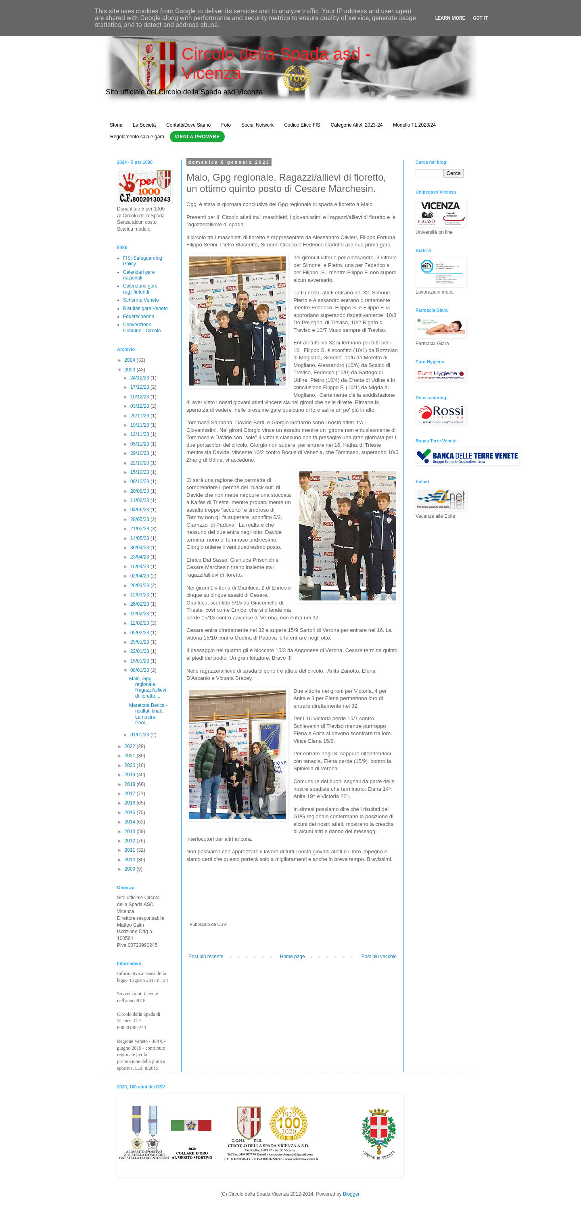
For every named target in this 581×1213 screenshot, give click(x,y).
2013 (131, 831)
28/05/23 (140, 519)
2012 (131, 841)
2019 (131, 774)
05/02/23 (140, 633)
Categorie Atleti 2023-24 (357, 125)
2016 (131, 803)
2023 (131, 370)
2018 (131, 784)
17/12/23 (140, 387)
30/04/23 (140, 547)
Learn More (450, 18)
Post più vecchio (379, 956)
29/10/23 (140, 453)
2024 (131, 360)
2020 (131, 765)
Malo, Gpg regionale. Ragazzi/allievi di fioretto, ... (147, 687)
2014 (131, 822)
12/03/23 (140, 595)
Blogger (351, 1194)
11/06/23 (140, 500)
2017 (131, 793)
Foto (226, 125)
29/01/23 (140, 642)
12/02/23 (140, 623)
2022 (131, 746)
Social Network (257, 125)
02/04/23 (140, 576)
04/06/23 (140, 510)
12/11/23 (140, 434)
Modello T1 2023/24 (414, 125)
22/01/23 (140, 651)
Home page (292, 956)
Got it (480, 18)
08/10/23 (140, 481)
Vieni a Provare (197, 137)
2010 (131, 860)
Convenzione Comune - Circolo (142, 327)
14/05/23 (140, 538)
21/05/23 (140, 528)
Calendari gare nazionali (139, 275)
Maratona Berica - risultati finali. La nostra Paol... (148, 713)
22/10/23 (140, 463)
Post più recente (206, 956)
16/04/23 (140, 566)
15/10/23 (140, 472)
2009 (131, 869)
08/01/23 (140, 670)
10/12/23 (140, 397)
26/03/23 (140, 585)
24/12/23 (140, 378)
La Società (144, 125)
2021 (131, 756)
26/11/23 (140, 416)
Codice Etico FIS (302, 125)
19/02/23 (140, 614)
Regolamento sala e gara (137, 137)
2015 (131, 812)
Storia (116, 125)
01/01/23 (140, 735)
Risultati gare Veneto (145, 308)
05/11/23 (140, 444)
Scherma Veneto (141, 300)
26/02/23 (140, 604)
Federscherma (138, 316)
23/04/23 (140, 557)
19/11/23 (140, 425)
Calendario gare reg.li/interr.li (140, 288)
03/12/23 (140, 406)
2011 (131, 850)
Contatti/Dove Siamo (188, 125)
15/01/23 (140, 661)
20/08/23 (140, 491)
